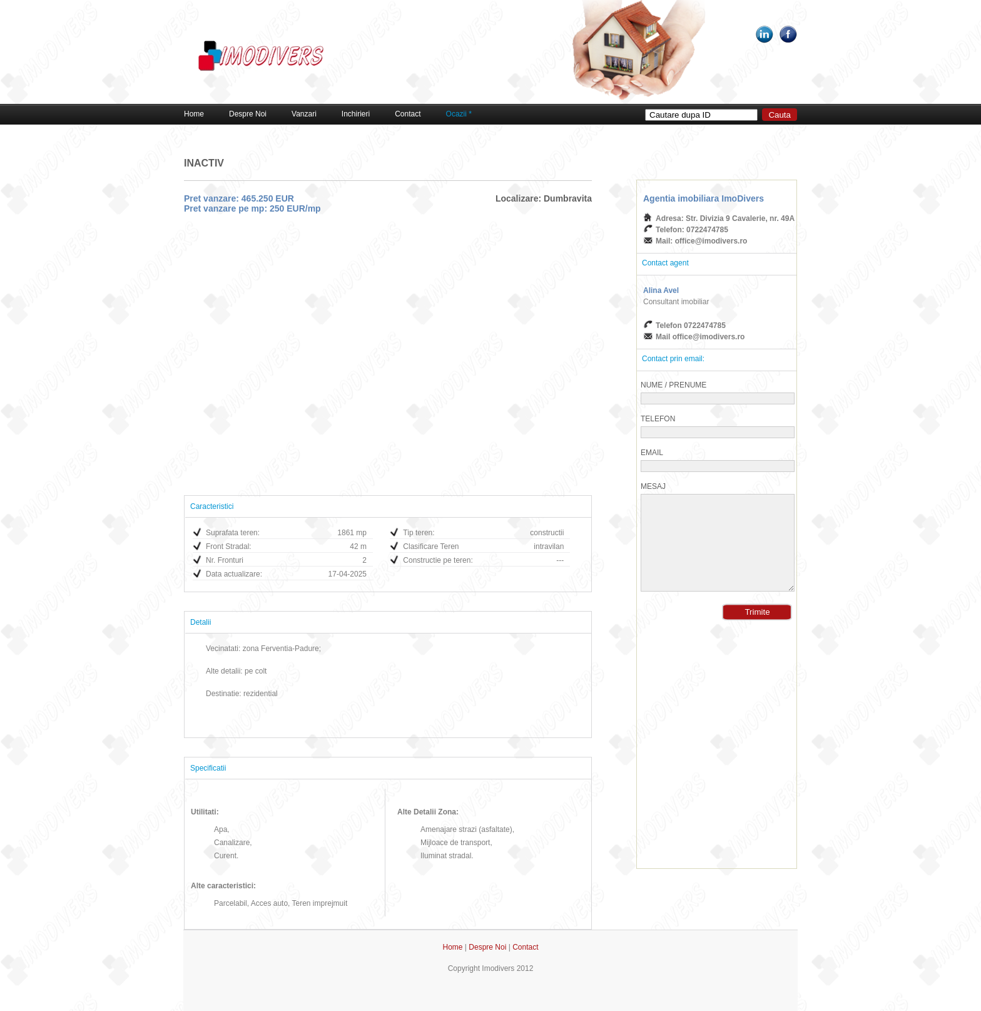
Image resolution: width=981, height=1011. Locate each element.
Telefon (658, 418)
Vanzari (304, 114)
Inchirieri (356, 114)
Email (652, 452)
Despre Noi (248, 114)
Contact (407, 114)
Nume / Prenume (673, 385)
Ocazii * (459, 114)
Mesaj (653, 486)
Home (194, 114)
